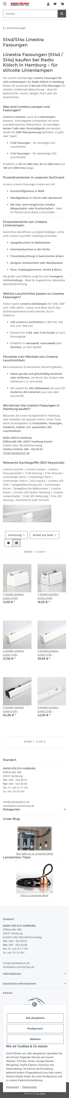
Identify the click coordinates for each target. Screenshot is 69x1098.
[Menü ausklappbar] (5, 2)
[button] (48, 4)
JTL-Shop (40, 1093)
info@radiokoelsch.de (16, 453)
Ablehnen (35, 1039)
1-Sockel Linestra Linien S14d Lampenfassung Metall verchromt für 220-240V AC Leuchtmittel (52, 596)
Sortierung (15, 535)
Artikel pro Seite (43, 535)
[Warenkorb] (62, 4)
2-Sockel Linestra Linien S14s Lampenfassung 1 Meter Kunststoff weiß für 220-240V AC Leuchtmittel (51, 709)
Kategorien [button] (11, 809)
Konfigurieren (35, 1028)
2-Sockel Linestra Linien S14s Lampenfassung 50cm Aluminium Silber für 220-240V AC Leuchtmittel (16, 709)
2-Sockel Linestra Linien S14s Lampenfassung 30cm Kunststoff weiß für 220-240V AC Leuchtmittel (16, 653)
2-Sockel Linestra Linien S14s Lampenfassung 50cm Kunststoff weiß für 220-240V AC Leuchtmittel (51, 653)
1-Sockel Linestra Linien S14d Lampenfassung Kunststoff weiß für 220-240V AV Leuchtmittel (14, 596)
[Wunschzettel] (55, 4)
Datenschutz (29, 1087)
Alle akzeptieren (35, 1018)
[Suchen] (30, 14)
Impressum (12, 1087)
